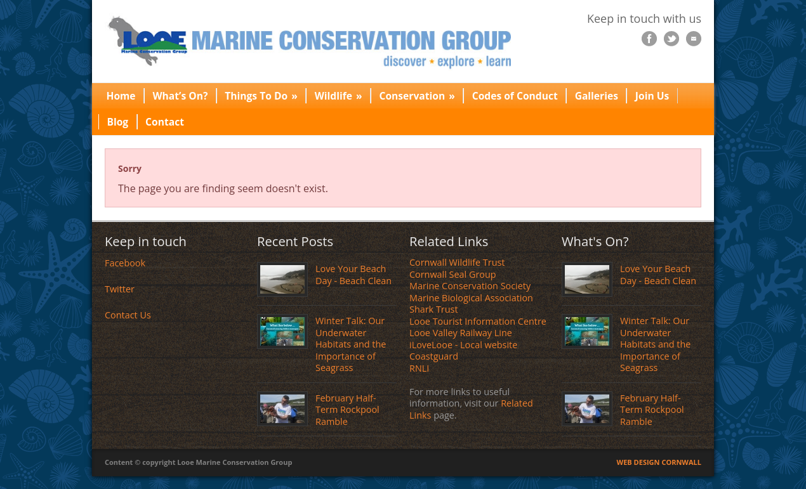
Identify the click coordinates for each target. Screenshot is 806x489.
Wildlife (338, 96)
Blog (117, 122)
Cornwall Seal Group (452, 274)
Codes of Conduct (515, 96)
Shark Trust (433, 309)
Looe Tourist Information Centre (477, 321)
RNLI (419, 368)
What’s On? (180, 96)
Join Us (652, 96)
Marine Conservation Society (470, 286)
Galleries (596, 96)
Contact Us (128, 315)
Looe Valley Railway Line (460, 333)
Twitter (120, 289)
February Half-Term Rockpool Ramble (347, 409)
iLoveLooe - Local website (463, 345)
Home (120, 96)
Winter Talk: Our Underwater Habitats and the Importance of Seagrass (350, 344)
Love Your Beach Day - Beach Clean (353, 275)
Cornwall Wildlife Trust (457, 262)
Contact (164, 122)
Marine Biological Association (471, 298)
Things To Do (261, 96)
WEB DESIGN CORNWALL (659, 462)
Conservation (417, 96)
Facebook (125, 263)
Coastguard (433, 356)
